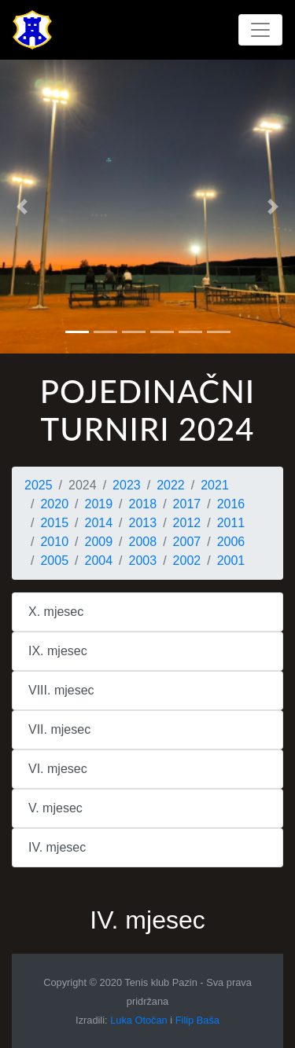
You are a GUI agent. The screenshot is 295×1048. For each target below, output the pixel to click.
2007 (187, 541)
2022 (171, 485)
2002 (187, 560)
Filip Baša (197, 1020)
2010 (54, 541)
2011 (231, 522)
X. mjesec (55, 611)
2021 (215, 485)
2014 (99, 522)
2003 (143, 560)
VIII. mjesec (61, 690)
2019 (99, 504)
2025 (38, 485)
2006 (231, 541)
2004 (99, 560)
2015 (54, 522)
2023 (126, 485)
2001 (231, 560)
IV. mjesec (57, 847)
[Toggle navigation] (260, 30)
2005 (54, 560)
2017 (187, 504)
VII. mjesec (59, 729)
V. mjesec (55, 808)
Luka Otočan (139, 1020)
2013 (143, 522)
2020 (54, 504)
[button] (22, 206)
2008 (143, 541)
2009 (99, 541)
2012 (187, 522)
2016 (231, 504)
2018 (143, 504)
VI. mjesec (57, 768)
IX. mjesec (57, 651)
